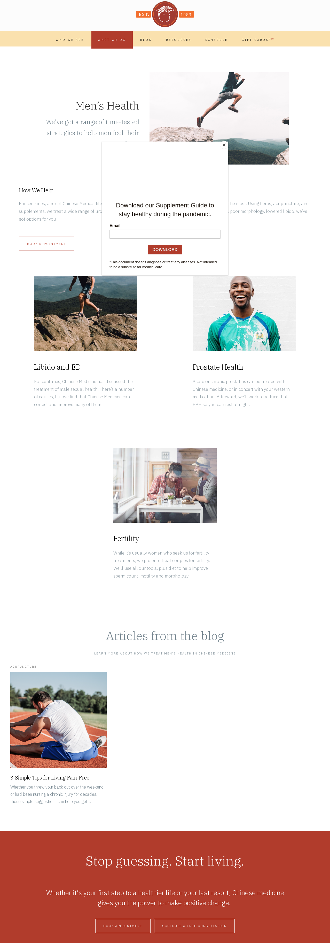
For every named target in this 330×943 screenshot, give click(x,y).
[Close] (227, 143)
